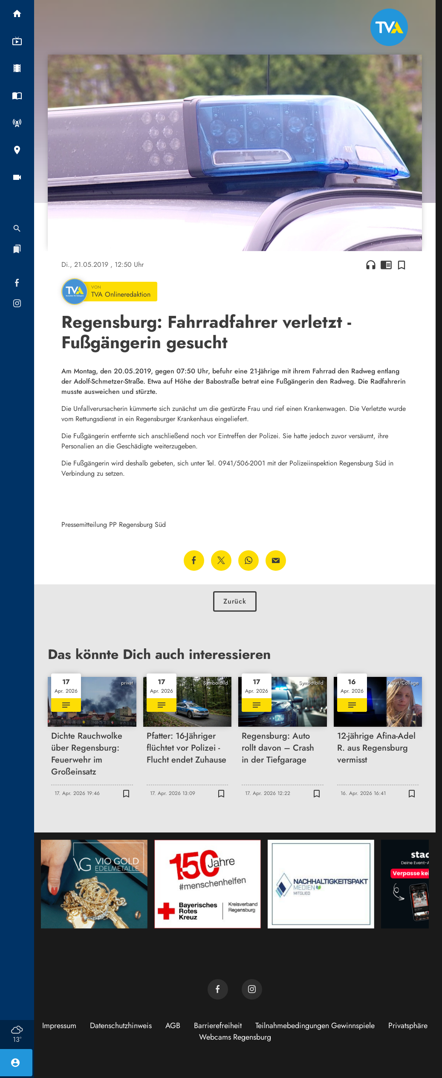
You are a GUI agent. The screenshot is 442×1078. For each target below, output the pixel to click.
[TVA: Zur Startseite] (389, 27)
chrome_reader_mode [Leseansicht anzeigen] (386, 265)
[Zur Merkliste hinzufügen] (401, 265)
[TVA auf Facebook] (218, 989)
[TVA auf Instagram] (252, 989)
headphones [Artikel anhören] (371, 265)
